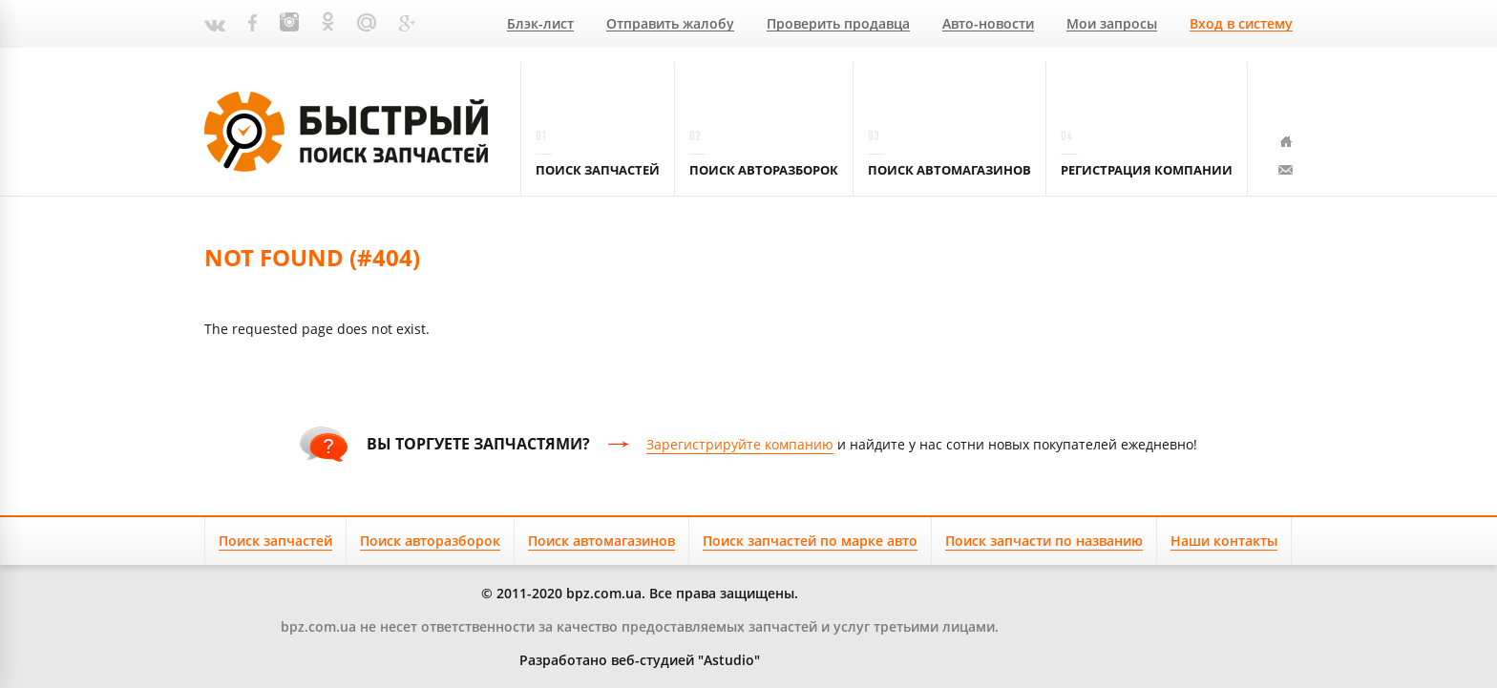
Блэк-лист (540, 24)
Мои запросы (1111, 24)
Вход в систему (1241, 24)
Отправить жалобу (670, 24)
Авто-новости (988, 24)
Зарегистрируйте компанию (739, 444)
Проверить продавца (838, 24)
